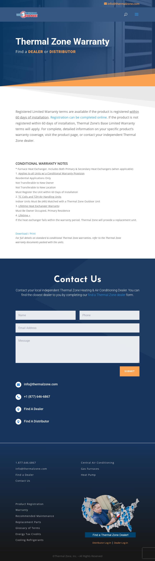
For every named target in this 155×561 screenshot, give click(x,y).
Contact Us (23, 480)
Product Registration (30, 504)
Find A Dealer (33, 409)
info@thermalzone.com (31, 468)
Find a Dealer (25, 474)
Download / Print (26, 233)
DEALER (35, 52)
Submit (129, 371)
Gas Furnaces (90, 468)
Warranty (22, 510)
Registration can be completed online (78, 117)
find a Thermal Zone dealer (107, 295)
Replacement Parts (28, 522)
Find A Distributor (36, 421)
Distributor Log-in (101, 542)
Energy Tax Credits (28, 534)
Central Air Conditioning (97, 462)
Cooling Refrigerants (30, 540)
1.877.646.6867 (26, 462)
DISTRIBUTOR (63, 52)
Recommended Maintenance (35, 516)
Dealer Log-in (121, 542)
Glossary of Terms (28, 528)
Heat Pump (88, 474)
